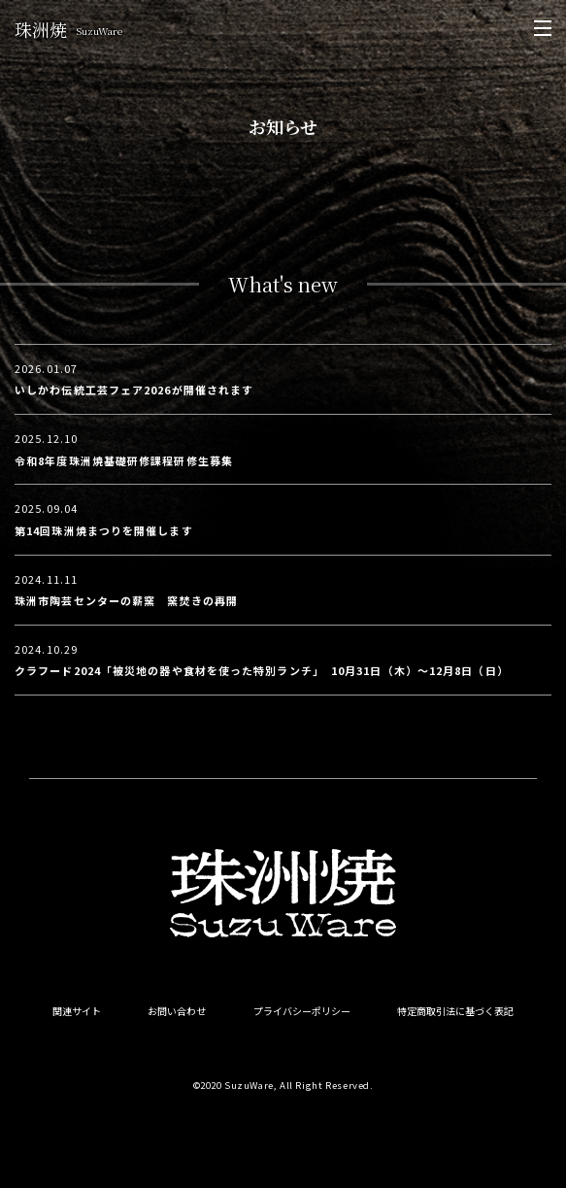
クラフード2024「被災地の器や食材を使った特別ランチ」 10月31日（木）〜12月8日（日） (262, 670)
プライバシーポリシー (301, 1011)
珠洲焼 (68, 29)
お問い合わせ (177, 1011)
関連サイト (76, 1011)
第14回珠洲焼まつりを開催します (104, 530)
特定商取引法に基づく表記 (455, 1011)
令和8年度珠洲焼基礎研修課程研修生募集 (124, 460)
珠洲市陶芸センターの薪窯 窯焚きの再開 (126, 600)
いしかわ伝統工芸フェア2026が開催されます (134, 389)
